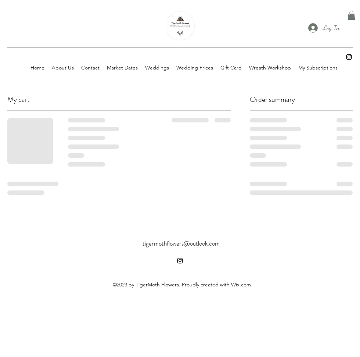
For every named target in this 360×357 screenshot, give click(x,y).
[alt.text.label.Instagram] (349, 57)
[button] (351, 15)
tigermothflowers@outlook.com (181, 243)
